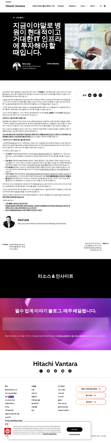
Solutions (72, 6)
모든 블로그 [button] (18, 17)
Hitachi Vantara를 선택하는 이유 (44, 6)
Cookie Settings (74, 434)
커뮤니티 (34, 393)
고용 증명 (34, 407)
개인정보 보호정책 (62, 336)
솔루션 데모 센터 (63, 407)
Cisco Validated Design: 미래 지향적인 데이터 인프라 (23, 210)
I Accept (74, 429)
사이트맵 (103, 436)
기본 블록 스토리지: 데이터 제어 (16, 203)
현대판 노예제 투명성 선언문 (13, 420)
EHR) (41, 92)
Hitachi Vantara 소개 (11, 390)
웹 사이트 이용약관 (78, 336)
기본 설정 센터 (9, 410)
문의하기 (7, 424)
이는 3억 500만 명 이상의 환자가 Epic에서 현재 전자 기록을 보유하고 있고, (28, 134)
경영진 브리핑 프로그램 (12, 414)
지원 (32, 390)
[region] (49, 430)
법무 (98, 436)
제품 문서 (34, 397)
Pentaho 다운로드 (63, 410)
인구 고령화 (49, 113)
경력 (6, 397)
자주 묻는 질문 (35, 400)
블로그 (60, 400)
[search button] (100, 6)
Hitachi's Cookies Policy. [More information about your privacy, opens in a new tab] (50, 434)
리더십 (7, 407)
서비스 (82, 6)
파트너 (92, 6)
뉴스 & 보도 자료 (10, 400)
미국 (60, 113)
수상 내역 (8, 417)
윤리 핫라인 (35, 403)
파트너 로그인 (62, 403)
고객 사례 (61, 393)
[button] (104, 6)
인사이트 (61, 397)
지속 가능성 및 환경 (11, 393)
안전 (32, 410)
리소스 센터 (61, 390)
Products (61, 6)
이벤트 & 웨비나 (10, 403)
